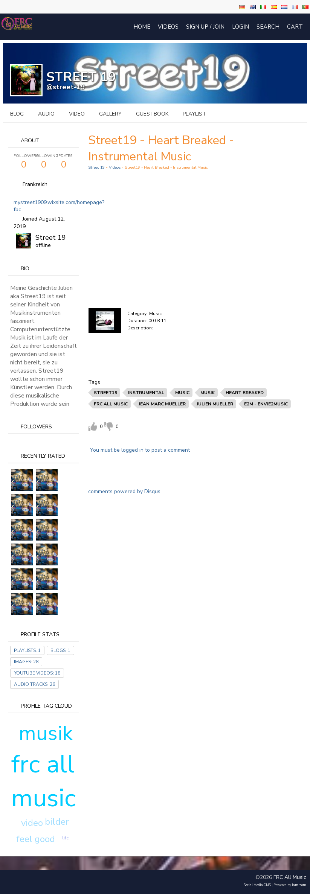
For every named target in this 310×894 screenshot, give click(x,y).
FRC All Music (289, 877)
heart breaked (245, 393)
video (77, 113)
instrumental (146, 393)
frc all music (43, 781)
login (240, 26)
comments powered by (124, 491)
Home (141, 26)
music (182, 393)
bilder (57, 822)
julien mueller (215, 404)
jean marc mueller (162, 404)
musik (46, 733)
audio (46, 113)
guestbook (152, 113)
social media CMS (257, 885)
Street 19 (50, 237)
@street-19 (65, 86)
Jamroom (299, 885)
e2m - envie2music (266, 404)
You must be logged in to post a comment (140, 450)
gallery (110, 113)
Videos (168, 26)
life (65, 838)
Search (268, 26)
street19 (105, 393)
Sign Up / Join (205, 26)
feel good (35, 839)
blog (17, 113)
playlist (194, 113)
